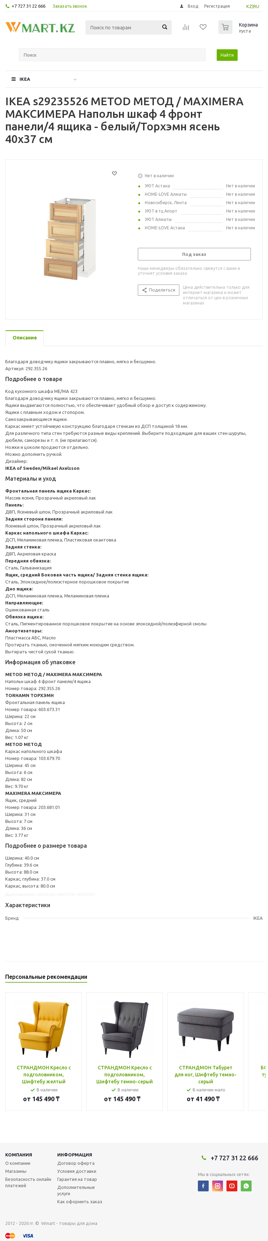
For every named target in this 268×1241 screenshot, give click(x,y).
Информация (74, 1154)
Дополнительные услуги (76, 1190)
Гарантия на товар (77, 1179)
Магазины (16, 1171)
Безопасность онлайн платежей (28, 1182)
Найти (227, 54)
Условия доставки (76, 1171)
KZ (249, 6)
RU (256, 6)
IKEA (25, 79)
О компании (17, 1163)
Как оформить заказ (79, 1201)
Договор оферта (76, 1163)
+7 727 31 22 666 (28, 5)
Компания (18, 1154)
